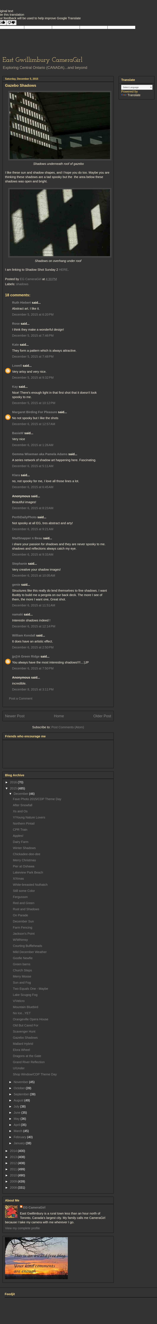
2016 (14, 782)
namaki (17, 614)
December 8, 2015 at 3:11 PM (33, 689)
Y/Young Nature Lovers (29, 817)
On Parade (20, 915)
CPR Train (20, 829)
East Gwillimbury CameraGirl (42, 60)
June (17, 1112)
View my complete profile (22, 1228)
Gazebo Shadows (25, 1037)
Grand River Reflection (29, 1062)
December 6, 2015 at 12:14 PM (33, 626)
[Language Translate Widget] (136, 87)
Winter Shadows (24, 848)
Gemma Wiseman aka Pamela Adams (40, 454)
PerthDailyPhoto (24, 517)
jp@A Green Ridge (26, 656)
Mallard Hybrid (23, 1043)
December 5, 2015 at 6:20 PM (33, 314)
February (20, 1137)
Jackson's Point (24, 933)
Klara (16, 475)
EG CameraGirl (34, 1207)
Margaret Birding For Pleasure (34, 412)
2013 (14, 1157)
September (22, 1094)
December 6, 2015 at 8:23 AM (32, 508)
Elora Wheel (21, 1050)
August (19, 1100)
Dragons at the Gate (27, 1056)
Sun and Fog (22, 982)
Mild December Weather (30, 952)
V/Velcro (18, 1001)
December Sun (23, 921)
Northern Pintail (24, 823)
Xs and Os (20, 811)
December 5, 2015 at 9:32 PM (33, 377)
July (17, 1106)
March (18, 1131)
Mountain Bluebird (25, 1007)
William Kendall (23, 635)
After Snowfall (22, 805)
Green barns (21, 964)
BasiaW (17, 433)
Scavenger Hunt (24, 1031)
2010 (14, 1175)
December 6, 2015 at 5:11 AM (32, 466)
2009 (14, 1181)
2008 (14, 1187)
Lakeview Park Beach (28, 872)
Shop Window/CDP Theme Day (35, 1074)
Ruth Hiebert (21, 302)
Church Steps (22, 970)
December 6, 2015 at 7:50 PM (33, 668)
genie (16, 584)
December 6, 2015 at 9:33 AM (32, 554)
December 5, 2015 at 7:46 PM (33, 335)
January (20, 1143)
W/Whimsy (20, 939)
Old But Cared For (25, 1025)
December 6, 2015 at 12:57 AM (33, 424)
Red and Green (23, 903)
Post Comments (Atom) (67, 727)
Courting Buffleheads (27, 946)
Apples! (18, 835)
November (21, 1082)
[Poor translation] (11, 22)
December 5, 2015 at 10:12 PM (33, 403)
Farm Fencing (22, 927)
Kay (15, 386)
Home (59, 716)
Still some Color (24, 890)
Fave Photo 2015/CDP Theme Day (37, 799)
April (17, 1125)
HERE (63, 269)
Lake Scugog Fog (25, 994)
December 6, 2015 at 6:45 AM (32, 487)
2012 (14, 1163)
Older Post (102, 716)
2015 (14, 788)
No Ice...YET (22, 1013)
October (20, 1088)
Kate (15, 344)
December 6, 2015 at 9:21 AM (32, 529)
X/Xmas (18, 878)
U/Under (18, 1068)
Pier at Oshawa (23, 866)
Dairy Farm (20, 842)
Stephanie (19, 563)
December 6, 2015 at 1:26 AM (32, 445)
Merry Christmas (24, 860)
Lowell (17, 365)
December (21, 793)
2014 (14, 1151)
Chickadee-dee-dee (26, 854)
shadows (22, 284)
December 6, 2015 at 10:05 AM (33, 575)
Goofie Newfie (23, 958)
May (17, 1118)
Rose (16, 323)
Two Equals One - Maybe (30, 988)
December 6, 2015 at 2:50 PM (33, 647)
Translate (131, 95)
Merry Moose (22, 976)
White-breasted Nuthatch (30, 884)
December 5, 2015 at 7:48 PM (33, 356)
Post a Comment (20, 698)
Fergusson (20, 897)
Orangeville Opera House (30, 1019)
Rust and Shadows (26, 909)
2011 (14, 1169)
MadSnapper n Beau (27, 538)
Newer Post (14, 716)
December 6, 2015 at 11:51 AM (33, 605)
